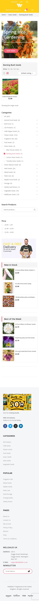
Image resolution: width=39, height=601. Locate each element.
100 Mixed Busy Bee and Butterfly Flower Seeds (25, 297)
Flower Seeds (8, 135)
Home (4, 15)
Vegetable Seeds (9, 191)
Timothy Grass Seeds (13, 161)
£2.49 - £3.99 (9, 229)
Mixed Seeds (8, 172)
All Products (7, 442)
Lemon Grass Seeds (13, 157)
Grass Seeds (12, 15)
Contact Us (7, 520)
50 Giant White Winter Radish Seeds (25, 270)
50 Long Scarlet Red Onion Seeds (25, 351)
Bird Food (7, 124)
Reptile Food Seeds (10, 180)
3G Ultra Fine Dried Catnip (23, 284)
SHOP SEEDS (11, 51)
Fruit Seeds (8, 142)
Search (34, 209)
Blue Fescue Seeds (12, 150)
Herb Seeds (8, 168)
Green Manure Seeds (11, 165)
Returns (5, 531)
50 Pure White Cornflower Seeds (25, 324)
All (18, 69)
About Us (6, 516)
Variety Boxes (7, 502)
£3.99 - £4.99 (9, 232)
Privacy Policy (7, 528)
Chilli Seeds (7, 446)
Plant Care (7, 176)
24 (14, 69)
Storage (7, 183)
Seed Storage (7, 494)
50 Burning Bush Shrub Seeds (10, 96)
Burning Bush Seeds (13, 154)
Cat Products (8, 128)
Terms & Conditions (10, 539)
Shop (5, 535)
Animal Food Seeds (10, 120)
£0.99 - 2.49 (8, 225)
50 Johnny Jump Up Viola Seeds (25, 338)
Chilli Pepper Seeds (10, 131)
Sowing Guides (8, 498)
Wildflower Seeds (10, 194)
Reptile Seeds (7, 487)
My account (7, 524)
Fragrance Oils (9, 139)
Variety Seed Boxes (10, 187)
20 (11, 69)
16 (8, 69)
